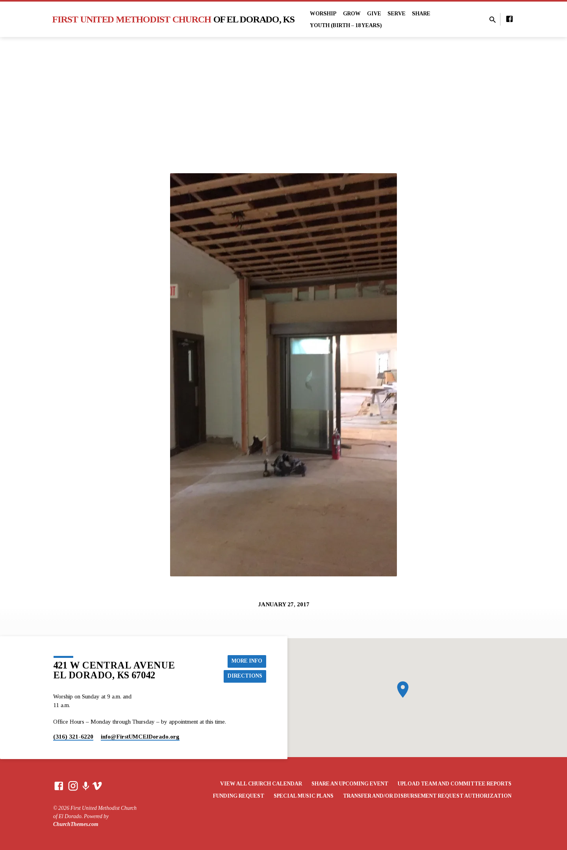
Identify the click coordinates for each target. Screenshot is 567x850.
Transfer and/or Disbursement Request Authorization (427, 796)
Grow (352, 14)
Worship (323, 14)
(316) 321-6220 (73, 736)
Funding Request (238, 796)
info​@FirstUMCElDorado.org (140, 736)
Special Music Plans (304, 796)
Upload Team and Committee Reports (454, 784)
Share (421, 14)
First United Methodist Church (173, 19)
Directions (244, 676)
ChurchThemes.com (75, 824)
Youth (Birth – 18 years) (346, 25)
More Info (246, 660)
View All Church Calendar (261, 784)
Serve (396, 14)
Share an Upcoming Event (349, 784)
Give (374, 14)
